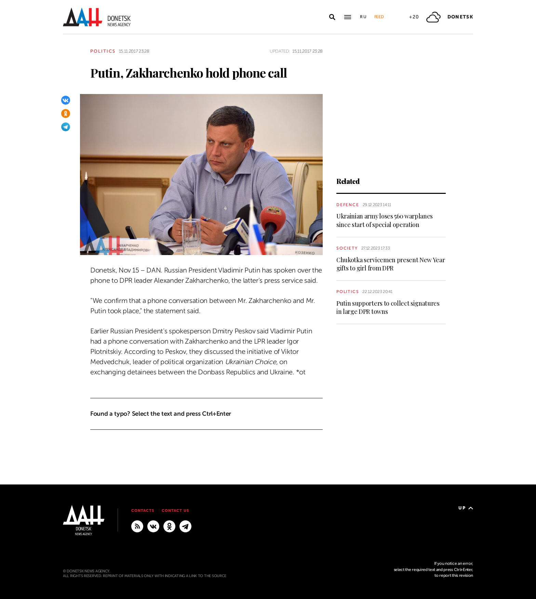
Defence (347, 204)
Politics (103, 51)
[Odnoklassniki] (65, 113)
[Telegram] (65, 126)
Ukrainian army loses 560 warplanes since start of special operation (384, 220)
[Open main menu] (347, 17)
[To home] (97, 17)
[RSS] (137, 526)
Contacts (142, 510)
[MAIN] (185, 526)
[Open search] (332, 17)
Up (465, 507)
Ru (363, 16)
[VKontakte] (65, 100)
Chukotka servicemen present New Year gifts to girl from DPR (390, 264)
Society (347, 248)
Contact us (175, 510)
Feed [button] (379, 16)
